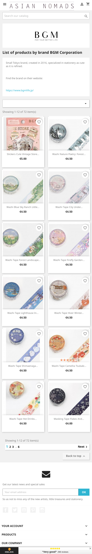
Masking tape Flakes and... (69, 418)
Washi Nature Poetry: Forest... (69, 154)
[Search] (46, 15)
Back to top (76, 456)
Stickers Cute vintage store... (23, 154)
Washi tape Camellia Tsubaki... (69, 365)
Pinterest (33, 510)
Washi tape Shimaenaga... (23, 365)
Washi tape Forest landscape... (23, 260)
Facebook (5, 510)
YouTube (24, 510)
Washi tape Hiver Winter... (69, 312)
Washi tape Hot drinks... (23, 418)
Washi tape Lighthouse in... (23, 312)
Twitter (14, 510)
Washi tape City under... (69, 207)
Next (83, 447)
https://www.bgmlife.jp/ (20, 90)
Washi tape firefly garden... (69, 260)
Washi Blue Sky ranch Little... (23, 207)
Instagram (42, 510)
